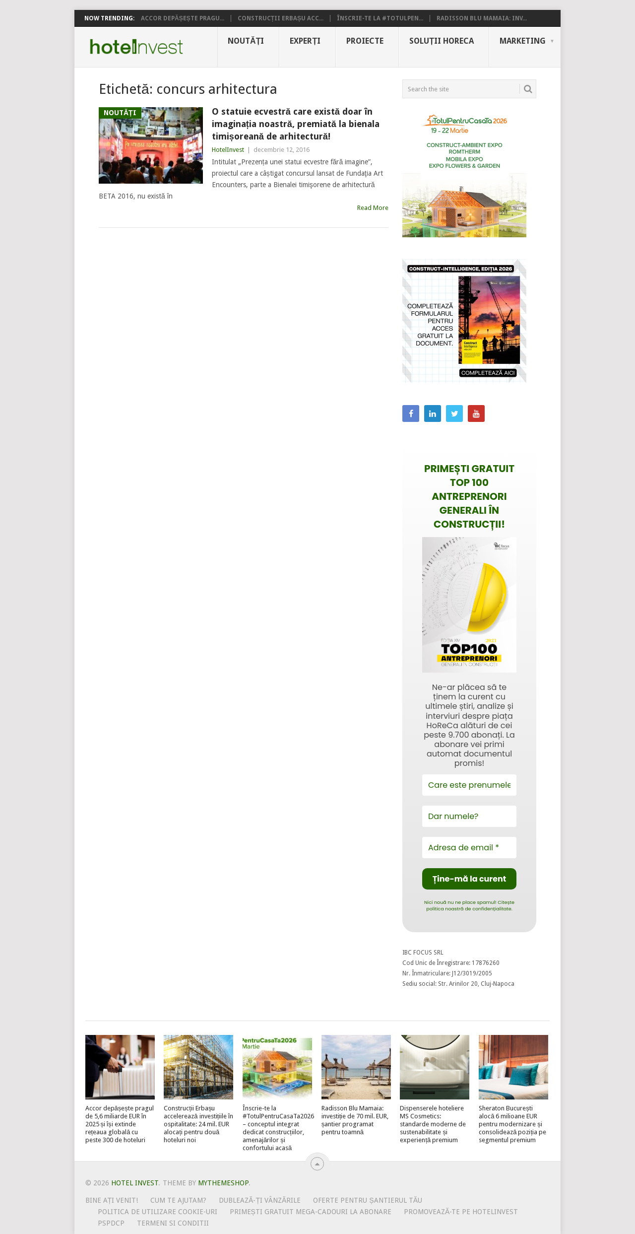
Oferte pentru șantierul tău (367, 1200)
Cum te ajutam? (178, 1200)
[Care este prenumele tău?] (469, 785)
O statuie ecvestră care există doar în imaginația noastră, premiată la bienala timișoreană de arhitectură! (296, 123)
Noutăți (246, 41)
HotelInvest (228, 149)
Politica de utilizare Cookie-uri (157, 1212)
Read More (372, 207)
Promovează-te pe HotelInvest (461, 1212)
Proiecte (364, 41)
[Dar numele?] (469, 816)
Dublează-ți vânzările (260, 1200)
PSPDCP (111, 1223)
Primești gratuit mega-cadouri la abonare (310, 1212)
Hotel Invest (136, 47)
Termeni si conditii (173, 1223)
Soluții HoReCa (441, 41)
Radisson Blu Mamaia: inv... (482, 18)
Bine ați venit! (111, 1200)
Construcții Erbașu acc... (280, 18)
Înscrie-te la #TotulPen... (380, 18)
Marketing (523, 41)
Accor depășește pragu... (182, 18)
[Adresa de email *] (469, 847)
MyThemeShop (223, 1183)
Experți (305, 41)
